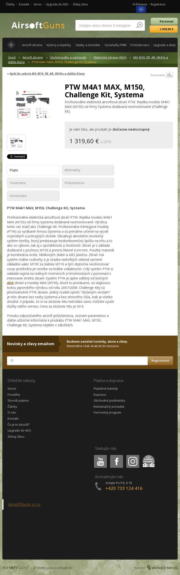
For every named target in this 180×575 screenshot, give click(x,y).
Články (10, 4)
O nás (12, 412)
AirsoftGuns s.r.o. (24, 504)
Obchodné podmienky (109, 400)
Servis (37, 4)
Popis (14, 170)
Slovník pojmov (18, 400)
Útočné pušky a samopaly (68, 57)
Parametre (18, 183)
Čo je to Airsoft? (19, 424)
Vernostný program (107, 412)
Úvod (11, 57)
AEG (10, 283)
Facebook (116, 456)
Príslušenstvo (74, 183)
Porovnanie (161, 75)
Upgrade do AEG (57, 4)
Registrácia (158, 4)
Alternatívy (72, 170)
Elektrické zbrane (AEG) (110, 57)
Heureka (147, 456)
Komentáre (18, 196)
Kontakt (24, 4)
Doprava (100, 394)
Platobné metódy (106, 388)
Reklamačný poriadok (109, 406)
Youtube (99, 456)
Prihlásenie (140, 4)
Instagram (132, 456)
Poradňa (14, 394)
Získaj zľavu (80, 4)
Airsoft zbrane (32, 57)
